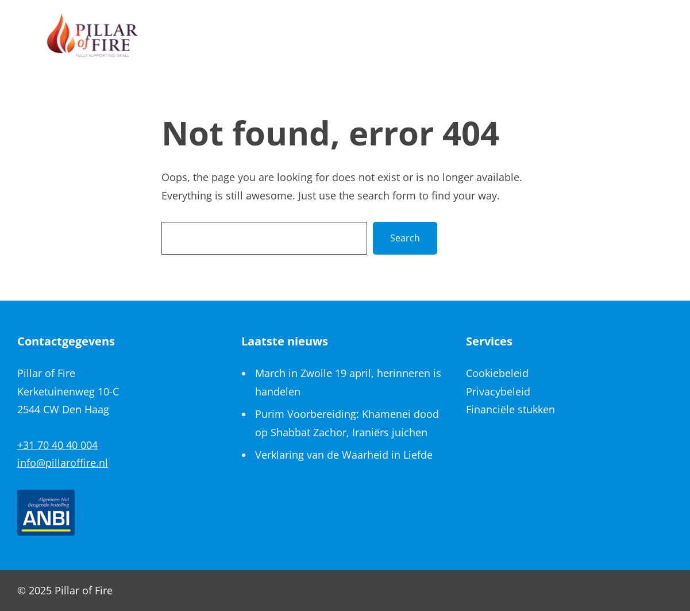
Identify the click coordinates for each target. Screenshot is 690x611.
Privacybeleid (498, 391)
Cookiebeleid (497, 373)
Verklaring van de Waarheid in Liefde (344, 455)
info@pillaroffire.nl (62, 463)
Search (405, 238)
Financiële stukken (510, 409)
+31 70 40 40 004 (57, 445)
